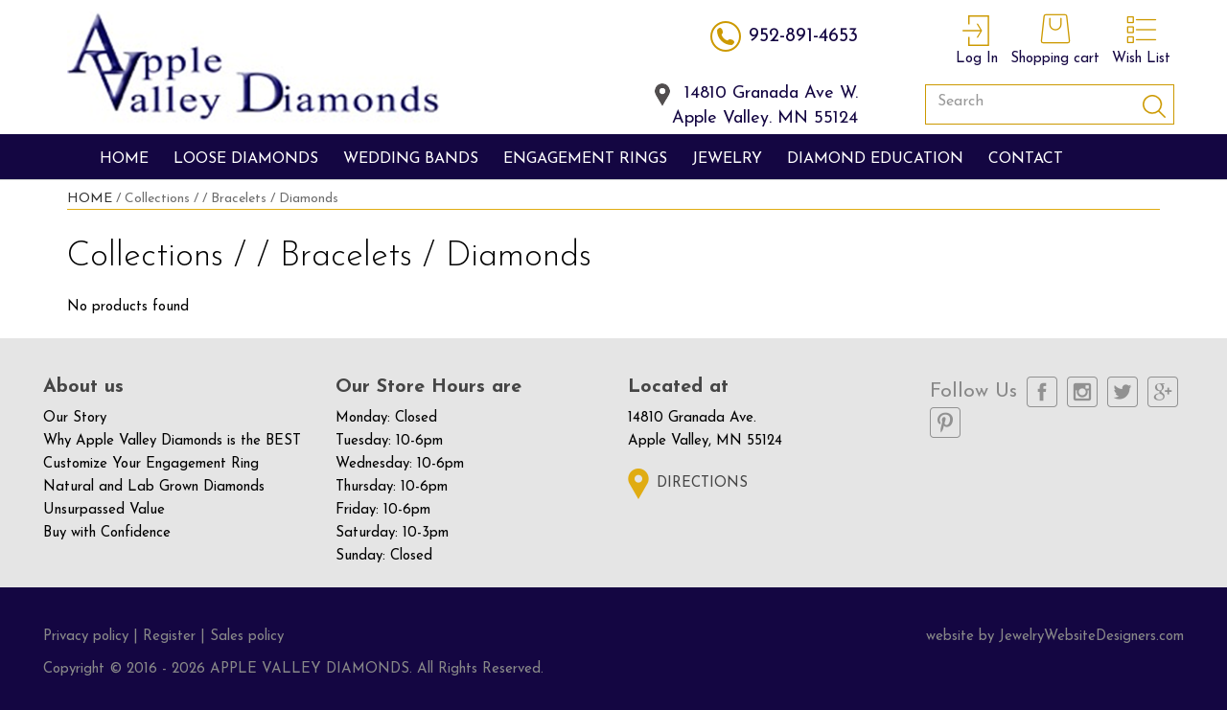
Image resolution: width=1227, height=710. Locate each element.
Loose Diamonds (246, 159)
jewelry (727, 159)
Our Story (74, 418)
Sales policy (247, 637)
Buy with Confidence (107, 533)
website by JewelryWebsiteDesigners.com (1055, 637)
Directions (702, 483)
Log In (977, 38)
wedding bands (410, 159)
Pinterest (945, 422)
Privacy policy (85, 637)
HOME (89, 199)
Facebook (1042, 392)
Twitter (1122, 392)
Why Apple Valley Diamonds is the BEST (172, 441)
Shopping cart (1055, 38)
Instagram (1082, 392)
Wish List (1141, 38)
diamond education (875, 159)
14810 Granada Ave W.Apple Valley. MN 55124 (765, 95)
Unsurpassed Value (104, 510)
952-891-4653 (803, 36)
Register (169, 637)
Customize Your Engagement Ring (151, 464)
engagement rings (585, 159)
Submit (1154, 104)
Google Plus (1162, 392)
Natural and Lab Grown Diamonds (154, 487)
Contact (1025, 159)
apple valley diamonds (253, 68)
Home (124, 159)
